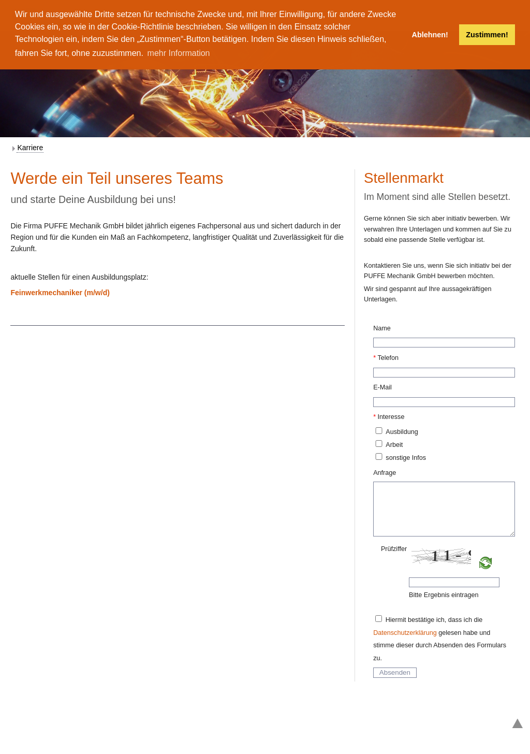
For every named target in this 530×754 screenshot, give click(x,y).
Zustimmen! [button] (487, 35)
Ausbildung (402, 432)
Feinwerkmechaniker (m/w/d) (59, 292)
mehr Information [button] (179, 53)
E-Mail (382, 387)
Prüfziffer (394, 549)
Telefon (388, 357)
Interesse (391, 417)
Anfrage (384, 472)
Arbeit (394, 444)
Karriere (30, 147)
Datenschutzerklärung (405, 632)
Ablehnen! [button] (430, 35)
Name (382, 328)
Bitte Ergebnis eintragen (443, 595)
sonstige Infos (406, 457)
